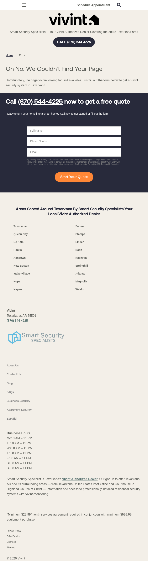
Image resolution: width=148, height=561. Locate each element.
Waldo (79, 289)
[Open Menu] (24, 5)
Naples (17, 289)
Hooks (17, 249)
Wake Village (21, 273)
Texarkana (20, 226)
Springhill (82, 265)
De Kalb (18, 242)
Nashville (81, 257)
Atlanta (80, 273)
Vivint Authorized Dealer (80, 479)
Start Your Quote (74, 177)
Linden (80, 242)
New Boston (21, 265)
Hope (16, 281)
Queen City (20, 234)
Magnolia (81, 281)
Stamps (80, 234)
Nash (79, 249)
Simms (80, 226)
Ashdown (19, 257)
